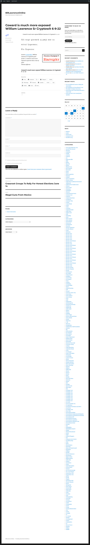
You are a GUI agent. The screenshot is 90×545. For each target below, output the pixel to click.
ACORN (67, 153)
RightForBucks (69, 458)
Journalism (68, 335)
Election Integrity (70, 269)
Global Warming (69, 288)
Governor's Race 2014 (71, 292)
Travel (67, 505)
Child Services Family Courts (72, 184)
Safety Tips (68, 460)
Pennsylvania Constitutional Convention (75, 415)
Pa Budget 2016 (69, 399)
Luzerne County (69, 357)
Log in (67, 133)
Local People (69, 356)
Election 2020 (69, 249)
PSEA (67, 442)
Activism (68, 155)
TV (66, 514)
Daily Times (68, 211)
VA (66, 523)
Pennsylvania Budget (70, 412)
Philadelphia (69, 427)
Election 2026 (69, 266)
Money (67, 371)
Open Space (68, 387)
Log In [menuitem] (4, 1)
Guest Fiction (69, 297)
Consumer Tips (69, 201)
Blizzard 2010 (69, 167)
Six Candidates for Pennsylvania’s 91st (74, 87)
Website (7, 152)
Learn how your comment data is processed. (39, 169)
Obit (67, 383)
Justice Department (70, 337)
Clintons (68, 192)
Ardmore (68, 156)
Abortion (68, 150)
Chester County (69, 180)
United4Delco (69, 522)
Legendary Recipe (70, 349)
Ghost (67, 286)
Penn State (68, 411)
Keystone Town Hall (70, 343)
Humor (67, 319)
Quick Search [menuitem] (14, 1)
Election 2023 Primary (71, 260)
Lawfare (68, 346)
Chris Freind (69, 187)
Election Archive (69, 267)
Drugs (67, 230)
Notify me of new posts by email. (14, 163)
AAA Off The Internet (70, 149)
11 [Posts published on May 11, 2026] (66, 113)
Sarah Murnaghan (70, 465)
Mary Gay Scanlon (70, 363)
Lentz (67, 350)
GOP (67, 289)
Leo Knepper (69, 351)
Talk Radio (68, 491)
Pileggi (67, 430)
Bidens (67, 162)
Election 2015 (69, 238)
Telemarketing (69, 497)
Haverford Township (70, 304)
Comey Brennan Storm (71, 193)
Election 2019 (69, 246)
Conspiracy (68, 199)
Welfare (67, 528)
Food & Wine (69, 277)
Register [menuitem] (8, 1)
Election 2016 (69, 239)
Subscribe (68, 40)
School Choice (69, 467)
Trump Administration (71, 508)
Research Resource (70, 454)
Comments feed (69, 136)
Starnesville (68, 488)
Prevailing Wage (69, 440)
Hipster (67, 310)
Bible (67, 161)
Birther (67, 165)
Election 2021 (69, 252)
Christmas (68, 189)
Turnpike (68, 513)
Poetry (67, 433)
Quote (67, 443)
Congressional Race (70, 198)
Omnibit (68, 384)
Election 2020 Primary (71, 251)
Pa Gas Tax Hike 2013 (70, 403)
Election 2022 (69, 255)
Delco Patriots (69, 220)
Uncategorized (69, 519)
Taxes (67, 492)
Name (7, 139)
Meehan (68, 366)
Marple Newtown (70, 362)
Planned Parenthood (70, 431)
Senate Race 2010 (70, 473)
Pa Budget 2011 (69, 391)
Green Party (68, 294)
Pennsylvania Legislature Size (72, 421)
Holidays (68, 313)
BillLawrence (8, 38)
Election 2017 (69, 242)
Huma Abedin (69, 317)
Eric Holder (68, 273)
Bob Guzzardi (69, 168)
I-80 (67, 322)
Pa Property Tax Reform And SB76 (73, 406)
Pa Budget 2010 (69, 390)
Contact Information (11, 211)
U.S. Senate (68, 516)
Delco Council (69, 218)
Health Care (68, 306)
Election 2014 (69, 236)
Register (68, 131)
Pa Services (68, 408)
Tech (67, 495)
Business (68, 175)
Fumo (67, 280)
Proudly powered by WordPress (22, 538)
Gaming (68, 282)
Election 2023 (69, 258)
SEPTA (67, 476)
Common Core (69, 195)
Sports (67, 483)
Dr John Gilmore (69, 229)
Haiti (67, 300)
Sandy (67, 464)
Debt (67, 214)
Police (67, 434)
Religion (68, 451)
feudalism (68, 276)
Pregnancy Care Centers (71, 439)
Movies (67, 374)
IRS (67, 329)
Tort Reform (69, 501)
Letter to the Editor (70, 353)
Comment (8, 117)
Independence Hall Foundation (73, 326)
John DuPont (69, 334)
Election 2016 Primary (71, 240)
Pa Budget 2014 (69, 396)
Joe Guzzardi (69, 332)
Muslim (67, 377)
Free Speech (68, 279)
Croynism (68, 208)
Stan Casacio (69, 486)
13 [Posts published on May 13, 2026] (71, 113)
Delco (67, 217)
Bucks (67, 172)
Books (67, 171)
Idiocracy (68, 323)
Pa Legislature (69, 405)
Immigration (69, 325)
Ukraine (68, 517)
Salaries (67, 461)
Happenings (68, 301)
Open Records (69, 386)
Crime (67, 206)
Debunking (68, 215)
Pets (67, 425)
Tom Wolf (68, 498)
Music (67, 375)
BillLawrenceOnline (15, 13)
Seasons (68, 468)
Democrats (68, 223)
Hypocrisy (68, 320)
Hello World (68, 309)
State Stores (68, 489)
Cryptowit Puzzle (9, 42)
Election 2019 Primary (71, 248)
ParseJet (68, 72)
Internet (68, 328)
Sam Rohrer (68, 462)
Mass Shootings (69, 365)
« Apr (69, 121)
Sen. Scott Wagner (70, 471)
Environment (69, 272)
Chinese (68, 186)
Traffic (67, 502)
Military (67, 368)
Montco (67, 372)
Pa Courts (68, 402)
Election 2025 (69, 264)
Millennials (68, 369)
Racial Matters (69, 445)
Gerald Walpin (69, 285)
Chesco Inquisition (70, 178)
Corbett (67, 202)
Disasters (68, 226)
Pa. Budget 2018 (69, 409)
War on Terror (69, 525)
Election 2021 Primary (71, 254)
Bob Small (68, 169)
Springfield (68, 485)
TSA (67, 510)
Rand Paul (68, 446)
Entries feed (68, 134)
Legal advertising (70, 347)
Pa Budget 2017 (69, 400)
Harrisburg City (69, 303)
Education (68, 232)
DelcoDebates (69, 221)
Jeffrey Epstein (69, 331)
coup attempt (69, 203)
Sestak (67, 477)
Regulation (68, 449)
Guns (67, 298)
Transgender (69, 504)
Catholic (68, 177)
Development (69, 224)
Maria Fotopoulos (70, 360)
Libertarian (68, 354)
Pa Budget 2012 (69, 393)
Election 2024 (69, 261)
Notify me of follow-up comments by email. (17, 160)
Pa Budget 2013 (69, 394)
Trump (67, 507)
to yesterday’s (29, 54)
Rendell (67, 452)
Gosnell (67, 291)
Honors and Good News (71, 316)
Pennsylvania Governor (71, 418)
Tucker (67, 511)
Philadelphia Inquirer (70, 428)
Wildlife (67, 529)
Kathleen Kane (69, 338)
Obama (67, 381)
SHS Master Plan (69, 480)
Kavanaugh (68, 341)
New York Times (69, 378)
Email (7, 146)
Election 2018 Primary (71, 245)
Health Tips (68, 307)
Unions (67, 520)
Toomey (68, 499)
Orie (67, 388)
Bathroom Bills (69, 159)
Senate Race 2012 (70, 474)
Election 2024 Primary (71, 263)
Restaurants (68, 455)
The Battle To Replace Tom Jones (73, 89)
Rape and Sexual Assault (71, 448)
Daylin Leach (69, 212)
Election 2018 (69, 243)
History (67, 312)
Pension (68, 424)
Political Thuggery (70, 436)
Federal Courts (69, 275)
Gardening (68, 283)
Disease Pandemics (70, 227)
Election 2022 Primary (71, 257)
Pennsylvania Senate (70, 423)
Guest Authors (69, 295)
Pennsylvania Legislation (71, 420)
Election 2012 (69, 233)
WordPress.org (69, 137)
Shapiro (67, 479)
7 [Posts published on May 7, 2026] (74, 110)
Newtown (68, 380)
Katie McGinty (69, 340)
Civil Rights (68, 190)
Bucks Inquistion (70, 174)
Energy (67, 270)
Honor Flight (69, 314)
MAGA (67, 359)
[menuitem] (1, 1)
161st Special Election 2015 (72, 147)
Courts (67, 205)
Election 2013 (69, 235)
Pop (67, 437)
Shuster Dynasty (69, 482)
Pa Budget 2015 (69, 397)
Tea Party (68, 494)
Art (66, 158)
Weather (68, 526)
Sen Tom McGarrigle (70, 470)
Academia (68, 152)
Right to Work (69, 457)
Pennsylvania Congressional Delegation (75, 414)
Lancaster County (70, 344)
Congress (68, 196)
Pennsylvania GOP (70, 417)
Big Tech (68, 164)
